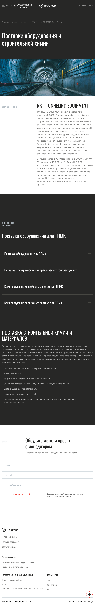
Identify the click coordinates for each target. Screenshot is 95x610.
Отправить (21, 500)
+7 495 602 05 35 (86, 5)
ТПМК (4, 584)
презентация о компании (25, 5)
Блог (49, 589)
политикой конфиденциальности (68, 500)
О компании (52, 585)
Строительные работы (12, 580)
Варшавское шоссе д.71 (11, 541)
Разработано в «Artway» (81, 601)
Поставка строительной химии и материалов (22, 588)
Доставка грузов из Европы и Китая (18, 563)
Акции (49, 581)
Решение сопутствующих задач (16, 567)
